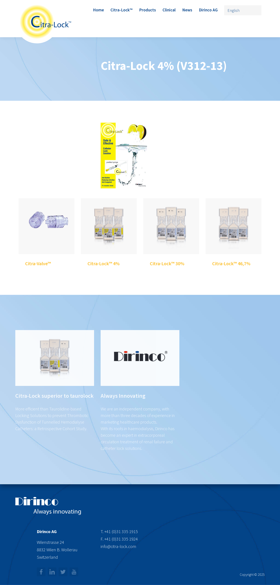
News (187, 9)
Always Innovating (123, 422)
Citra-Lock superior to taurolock (54, 422)
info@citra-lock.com (118, 546)
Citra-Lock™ (121, 9)
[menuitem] (242, 10)
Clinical (169, 9)
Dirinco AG (208, 9)
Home (98, 9)
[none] (242, 10)
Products (147, 9)
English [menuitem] (234, 10)
